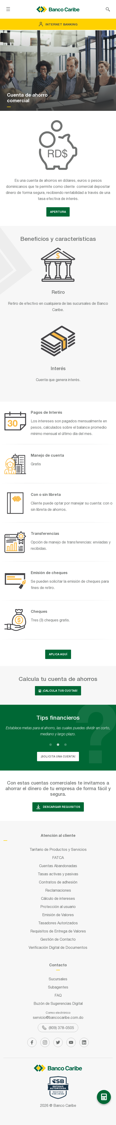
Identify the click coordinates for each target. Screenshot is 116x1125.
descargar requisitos (58, 807)
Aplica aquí (58, 654)
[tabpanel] (58, 731)
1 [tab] (50, 744)
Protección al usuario (58, 906)
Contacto (58, 965)
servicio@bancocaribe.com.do (58, 1017)
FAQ (58, 995)
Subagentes (58, 987)
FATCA (58, 857)
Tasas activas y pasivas (58, 874)
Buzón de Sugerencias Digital (58, 1003)
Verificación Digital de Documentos (58, 947)
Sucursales (58, 979)
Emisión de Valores (58, 915)
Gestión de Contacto (58, 939)
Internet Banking (58, 24)
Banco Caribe (64, 1105)
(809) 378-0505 (58, 1028)
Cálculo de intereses (58, 898)
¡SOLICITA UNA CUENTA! (58, 756)
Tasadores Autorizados (58, 923)
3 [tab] (65, 744)
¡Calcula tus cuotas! (58, 690)
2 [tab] (58, 744)
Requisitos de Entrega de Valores (58, 931)
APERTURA (58, 212)
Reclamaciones (58, 890)
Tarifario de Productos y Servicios (58, 849)
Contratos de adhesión (58, 882)
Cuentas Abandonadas (58, 866)
